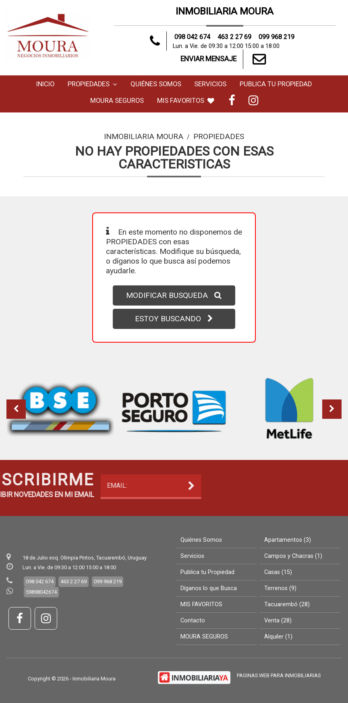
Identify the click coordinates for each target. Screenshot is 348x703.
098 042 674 (192, 37)
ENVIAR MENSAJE (224, 59)
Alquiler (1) (278, 636)
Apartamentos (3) (287, 540)
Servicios (210, 84)
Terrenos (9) (280, 588)
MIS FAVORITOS (185, 100)
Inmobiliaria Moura (143, 136)
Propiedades (92, 84)
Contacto (192, 620)
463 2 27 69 (234, 37)
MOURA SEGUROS (117, 100)
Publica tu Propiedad (276, 84)
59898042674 (41, 592)
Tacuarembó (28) (287, 604)
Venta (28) (278, 620)
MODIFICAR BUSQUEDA (174, 295)
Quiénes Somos (155, 84)
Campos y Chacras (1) (293, 556)
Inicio (45, 84)
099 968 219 (277, 37)
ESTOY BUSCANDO (174, 318)
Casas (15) (278, 572)
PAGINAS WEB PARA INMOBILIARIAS (279, 675)
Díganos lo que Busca (208, 588)
